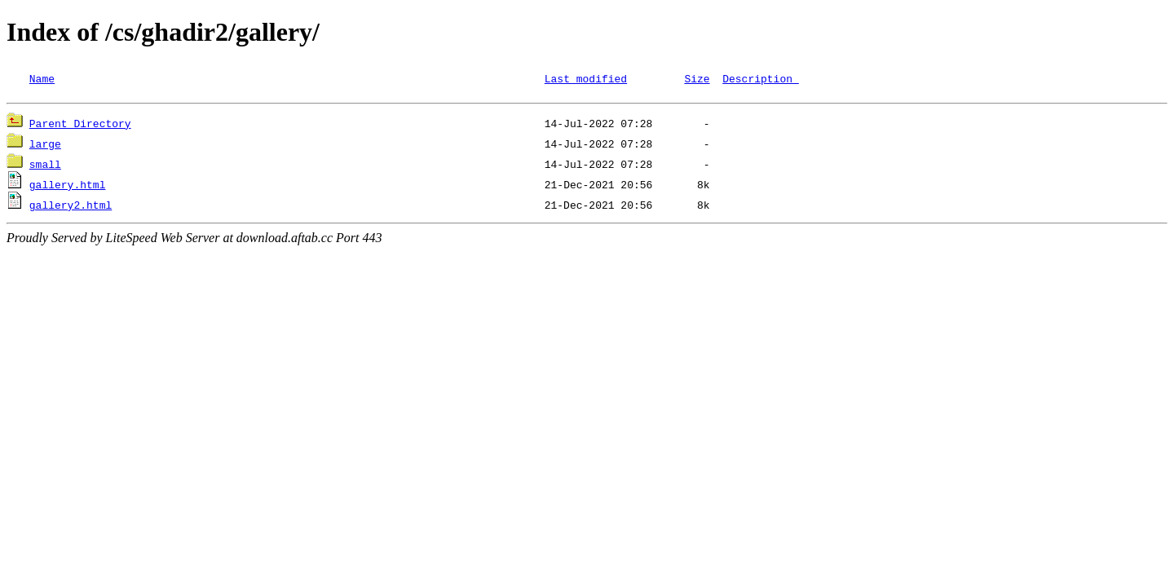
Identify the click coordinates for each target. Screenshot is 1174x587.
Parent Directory (80, 125)
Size (696, 78)
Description (760, 78)
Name (42, 78)
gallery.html (67, 186)
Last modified (586, 78)
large (45, 146)
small (45, 166)
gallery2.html (70, 207)
